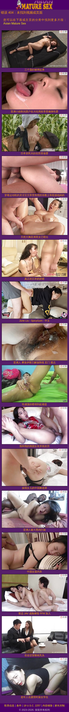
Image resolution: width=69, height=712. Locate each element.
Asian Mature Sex (14, 23)
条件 (18, 705)
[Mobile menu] (3, 5)
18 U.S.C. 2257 (32, 705)
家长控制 (60, 705)
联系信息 (9, 705)
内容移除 (48, 705)
